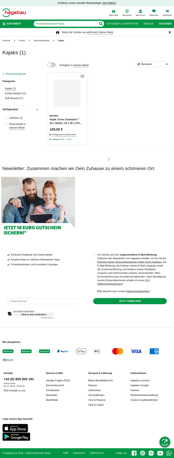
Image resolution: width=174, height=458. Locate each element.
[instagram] (151, 453)
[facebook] (134, 453)
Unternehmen (138, 373)
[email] (42, 301)
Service (148, 24)
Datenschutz (97, 453)
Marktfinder (52, 400)
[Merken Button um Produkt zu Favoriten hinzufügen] (82, 76)
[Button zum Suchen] (100, 24)
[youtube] (160, 453)
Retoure (92, 385)
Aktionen (165, 24)
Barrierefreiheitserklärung (144, 395)
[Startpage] (14, 13)
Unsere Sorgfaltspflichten (144, 400)
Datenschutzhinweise (137, 291)
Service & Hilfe (54, 373)
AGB (65, 453)
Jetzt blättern (109, 3)
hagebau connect (140, 380)
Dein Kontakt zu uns (14, 390)
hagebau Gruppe (140, 385)
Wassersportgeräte (15, 74)
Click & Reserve (97, 400)
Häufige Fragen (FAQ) (58, 380)
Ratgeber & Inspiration (122, 24)
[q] (65, 24)
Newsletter (51, 395)
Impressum (79, 453)
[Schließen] (170, 32)
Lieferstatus (94, 390)
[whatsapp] (169, 453)
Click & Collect (96, 405)
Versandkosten (96, 395)
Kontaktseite (52, 390)
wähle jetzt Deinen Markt (99, 32)
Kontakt (8, 373)
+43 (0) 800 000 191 (19, 379)
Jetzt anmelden (130, 301)
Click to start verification (33, 314)
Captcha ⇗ (47, 318)
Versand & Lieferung (100, 373)
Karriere (135, 390)
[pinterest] (142, 453)
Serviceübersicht (55, 385)
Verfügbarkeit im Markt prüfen (64, 135)
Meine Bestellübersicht (100, 380)
